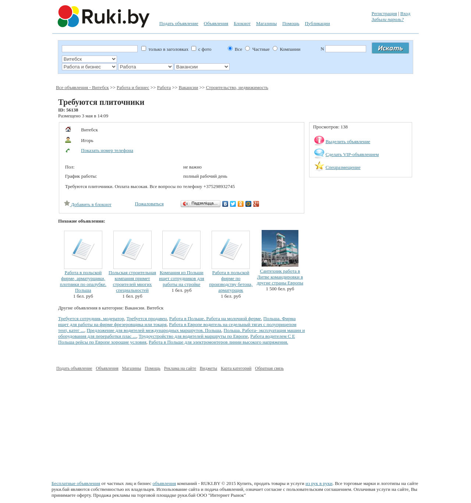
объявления (164, 483)
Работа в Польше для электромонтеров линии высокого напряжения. (218, 342)
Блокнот (242, 23)
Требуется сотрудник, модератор (91, 318)
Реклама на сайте (180, 368)
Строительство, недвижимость (237, 87)
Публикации (317, 23)
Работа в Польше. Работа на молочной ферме (215, 318)
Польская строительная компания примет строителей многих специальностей (132, 281)
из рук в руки (318, 483)
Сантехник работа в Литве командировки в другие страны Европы (280, 277)
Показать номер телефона (107, 150)
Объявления (216, 23)
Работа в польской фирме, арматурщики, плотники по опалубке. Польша (83, 281)
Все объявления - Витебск (82, 87)
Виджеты (208, 368)
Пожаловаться (149, 203)
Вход (405, 13)
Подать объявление (178, 23)
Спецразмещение (343, 167)
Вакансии (188, 87)
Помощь (290, 23)
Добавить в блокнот (87, 204)
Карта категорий (236, 368)
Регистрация (384, 13)
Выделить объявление (348, 141)
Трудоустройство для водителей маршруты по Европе (193, 336)
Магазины (266, 23)
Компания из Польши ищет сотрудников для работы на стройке (181, 278)
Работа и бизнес (133, 87)
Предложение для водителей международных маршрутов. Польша (153, 330)
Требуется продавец (147, 318)
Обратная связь (269, 368)
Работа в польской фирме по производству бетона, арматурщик (230, 281)
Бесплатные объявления (76, 483)
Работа (164, 87)
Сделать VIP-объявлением (352, 154)
